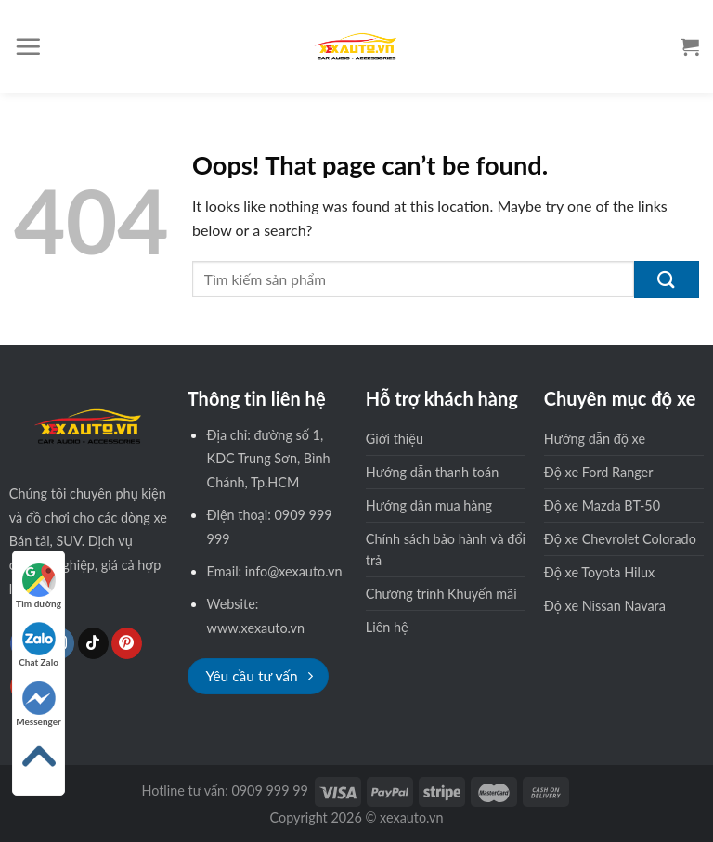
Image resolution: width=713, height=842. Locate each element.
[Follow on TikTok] (93, 643)
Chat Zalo (38, 644)
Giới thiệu (394, 439)
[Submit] (666, 279)
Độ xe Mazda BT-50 (602, 505)
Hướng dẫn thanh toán (432, 472)
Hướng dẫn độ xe (594, 439)
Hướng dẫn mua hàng (429, 505)
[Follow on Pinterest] (126, 643)
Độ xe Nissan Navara (605, 606)
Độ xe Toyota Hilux (599, 572)
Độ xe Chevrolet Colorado (620, 539)
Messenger (38, 704)
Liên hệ (387, 627)
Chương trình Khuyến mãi (441, 594)
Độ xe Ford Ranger (599, 472)
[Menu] (28, 46)
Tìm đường (38, 586)
